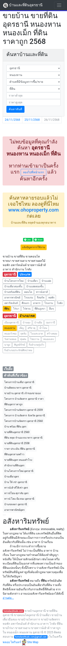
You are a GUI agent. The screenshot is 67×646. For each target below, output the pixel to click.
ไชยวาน (34, 339)
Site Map (32, 642)
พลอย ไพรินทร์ (14, 642)
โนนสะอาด (36, 333)
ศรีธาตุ (31, 328)
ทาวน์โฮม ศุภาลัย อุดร (16, 493)
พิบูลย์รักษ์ (19, 344)
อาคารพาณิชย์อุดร (14, 509)
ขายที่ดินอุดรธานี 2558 (16, 443)
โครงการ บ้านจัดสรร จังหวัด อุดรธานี (24, 415)
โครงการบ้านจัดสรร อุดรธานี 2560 (23, 421)
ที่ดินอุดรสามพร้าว (14, 454)
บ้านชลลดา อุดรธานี (15, 504)
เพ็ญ (21, 328)
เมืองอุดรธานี (11, 322)
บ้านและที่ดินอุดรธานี (23, 5)
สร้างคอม (52, 333)
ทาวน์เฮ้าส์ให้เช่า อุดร (16, 487)
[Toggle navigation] (59, 5)
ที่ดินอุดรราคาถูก (13, 404)
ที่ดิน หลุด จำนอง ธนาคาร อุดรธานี (23, 437)
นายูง (7, 344)
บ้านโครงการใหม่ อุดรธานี (18, 471)
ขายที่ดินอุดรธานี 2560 (16, 432)
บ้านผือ (38, 322)
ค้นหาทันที (15, 109)
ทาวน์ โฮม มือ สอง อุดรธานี (19, 498)
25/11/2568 (32, 119)
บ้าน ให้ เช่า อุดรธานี (15, 482)
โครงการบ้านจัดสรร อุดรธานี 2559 (23, 409)
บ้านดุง (26, 322)
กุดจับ (23, 333)
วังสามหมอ (10, 339)
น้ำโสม (43, 328)
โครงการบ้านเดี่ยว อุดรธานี (19, 382)
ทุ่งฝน (23, 339)
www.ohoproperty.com (33, 210)
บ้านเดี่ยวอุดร (11, 476)
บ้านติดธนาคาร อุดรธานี (17, 387)
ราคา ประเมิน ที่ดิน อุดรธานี (19, 448)
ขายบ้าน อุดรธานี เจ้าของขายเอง (22, 393)
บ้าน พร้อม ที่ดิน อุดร (15, 426)
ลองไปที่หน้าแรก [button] (33, 172)
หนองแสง (48, 339)
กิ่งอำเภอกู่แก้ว (36, 344)
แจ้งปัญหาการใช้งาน (33, 247)
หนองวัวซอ (10, 333)
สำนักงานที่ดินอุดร (14, 465)
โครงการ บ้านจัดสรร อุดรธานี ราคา (24, 398)
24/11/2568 (12, 119)
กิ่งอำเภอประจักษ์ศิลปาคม (18, 350)
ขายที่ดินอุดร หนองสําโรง (18, 459)
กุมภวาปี (50, 322)
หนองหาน (9, 328)
